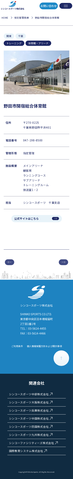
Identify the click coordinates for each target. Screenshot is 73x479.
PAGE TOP (61, 358)
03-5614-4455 (37, 328)
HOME (5, 17)
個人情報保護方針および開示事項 (44, 346)
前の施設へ (9, 262)
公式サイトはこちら (26, 218)
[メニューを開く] (65, 6)
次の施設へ (63, 262)
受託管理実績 (21, 17)
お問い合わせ (48, 6)
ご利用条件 (17, 346)
